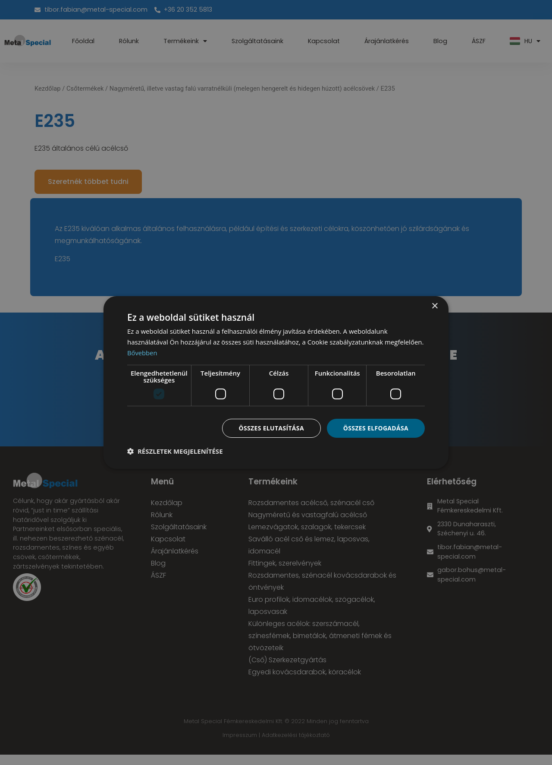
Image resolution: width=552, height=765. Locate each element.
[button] (175, 451)
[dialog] (276, 382)
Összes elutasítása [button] (271, 428)
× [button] (434, 306)
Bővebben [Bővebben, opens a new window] (142, 352)
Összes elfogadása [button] (375, 428)
